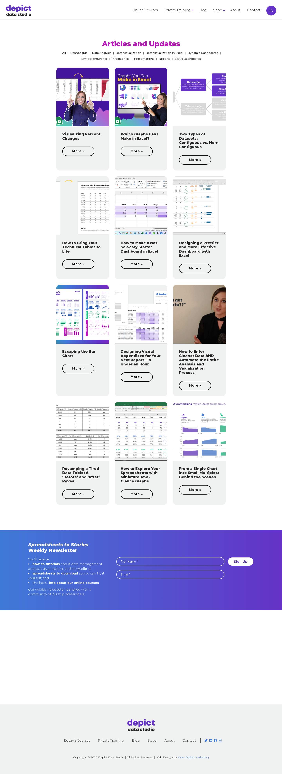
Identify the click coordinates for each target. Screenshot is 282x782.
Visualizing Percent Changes (81, 136)
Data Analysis (101, 53)
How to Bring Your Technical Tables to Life (81, 247)
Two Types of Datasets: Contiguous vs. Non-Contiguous (198, 140)
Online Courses (145, 10)
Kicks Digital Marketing (193, 757)
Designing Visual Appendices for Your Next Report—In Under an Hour (141, 357)
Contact (253, 10)
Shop (217, 10)
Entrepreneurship (94, 59)
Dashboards (79, 53)
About (235, 10)
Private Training (177, 10)
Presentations (144, 59)
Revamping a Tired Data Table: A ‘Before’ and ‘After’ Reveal (81, 475)
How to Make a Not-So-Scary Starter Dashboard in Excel (139, 247)
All (64, 53)
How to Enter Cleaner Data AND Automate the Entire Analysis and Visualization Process (199, 362)
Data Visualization (128, 53)
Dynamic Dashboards (203, 53)
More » (78, 151)
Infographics (120, 59)
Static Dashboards (188, 59)
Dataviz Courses (77, 740)
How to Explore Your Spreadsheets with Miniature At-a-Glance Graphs (140, 475)
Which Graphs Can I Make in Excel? (139, 136)
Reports (164, 59)
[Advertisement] (141, 657)
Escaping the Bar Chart (78, 353)
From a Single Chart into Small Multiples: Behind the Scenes (199, 473)
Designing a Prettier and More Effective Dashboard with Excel (199, 249)
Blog (203, 10)
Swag (152, 740)
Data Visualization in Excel (164, 53)
